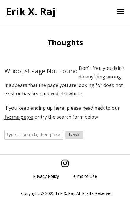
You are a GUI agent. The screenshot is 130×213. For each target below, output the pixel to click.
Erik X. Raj (31, 11)
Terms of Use (84, 176)
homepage (18, 117)
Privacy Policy (46, 176)
